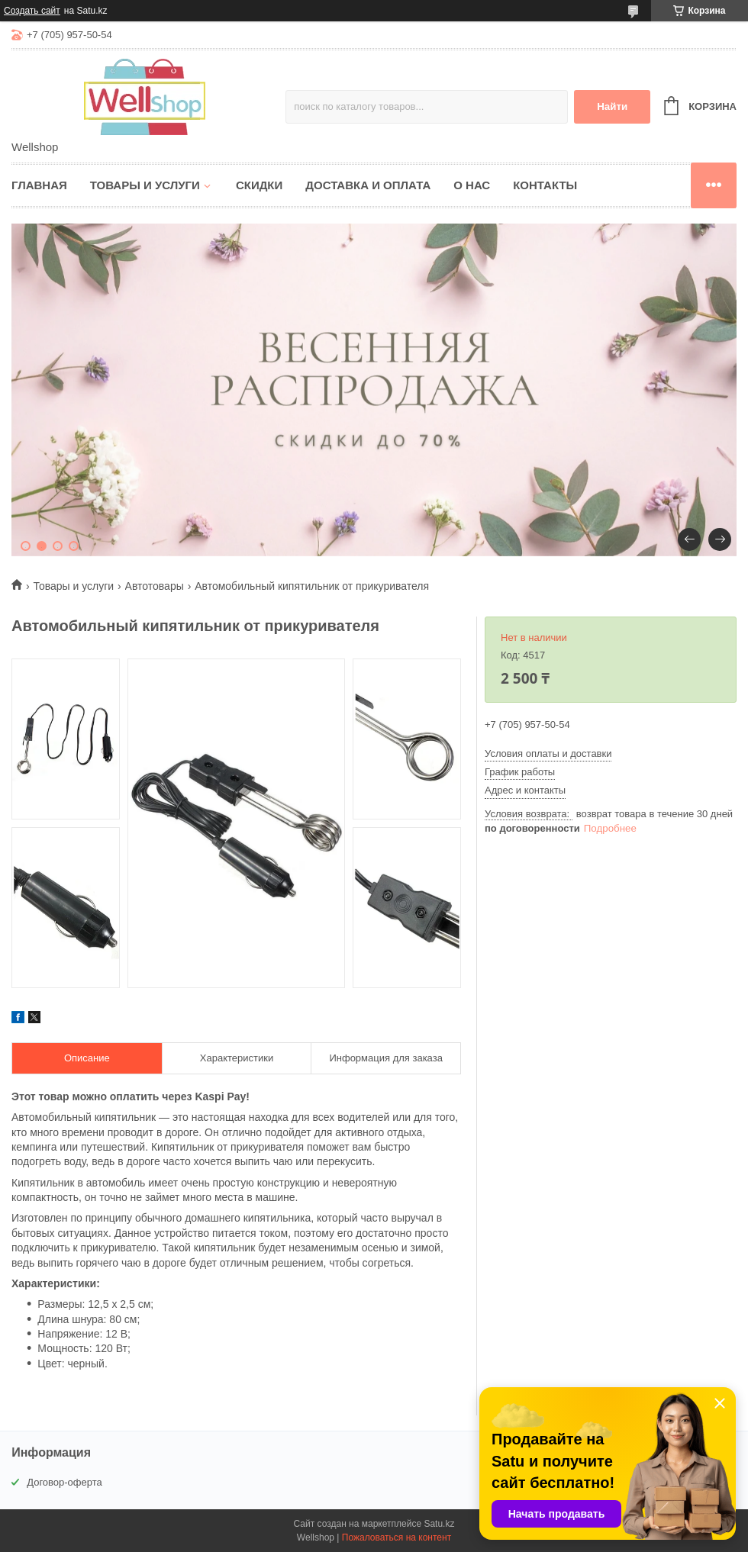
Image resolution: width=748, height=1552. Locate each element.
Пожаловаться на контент (396, 1537)
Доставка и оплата (367, 185)
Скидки (259, 185)
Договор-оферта (64, 1482)
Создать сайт (32, 10)
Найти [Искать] (612, 106)
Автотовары (154, 586)
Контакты (545, 185)
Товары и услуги (145, 185)
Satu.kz (439, 1523)
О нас (471, 185)
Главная (39, 185)
